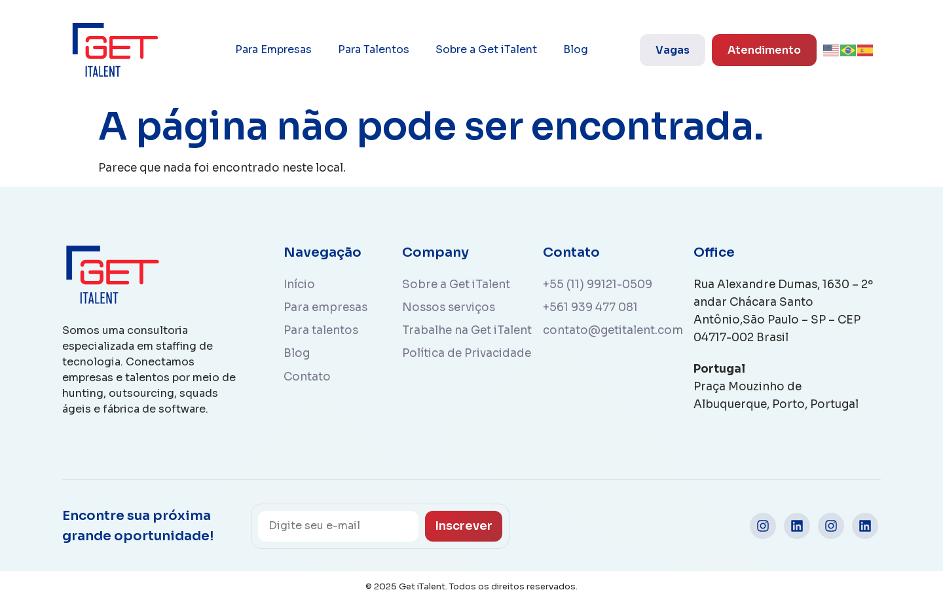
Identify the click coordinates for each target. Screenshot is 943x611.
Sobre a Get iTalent (486, 49)
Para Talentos (373, 49)
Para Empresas (273, 49)
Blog (575, 49)
